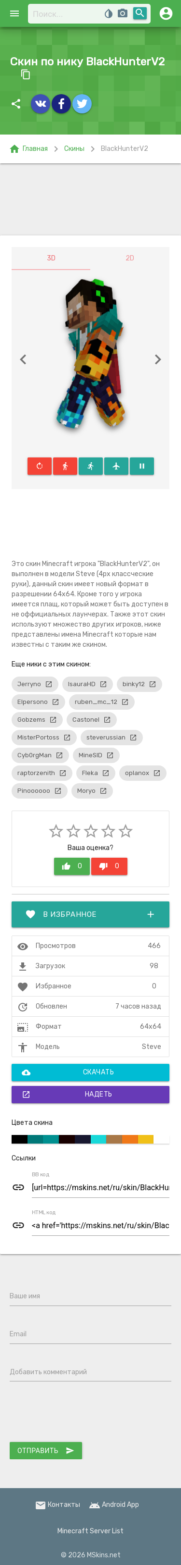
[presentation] (83, 1413)
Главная (28, 149)
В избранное (90, 914)
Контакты (57, 1505)
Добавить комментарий (48, 1372)
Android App (114, 1505)
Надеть (67, 1094)
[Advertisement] (90, 199)
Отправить (45, 1450)
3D (51, 258)
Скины (74, 149)
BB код (40, 1174)
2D (129, 258)
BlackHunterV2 (124, 149)
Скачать (68, 1072)
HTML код (44, 1212)
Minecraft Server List (90, 1531)
